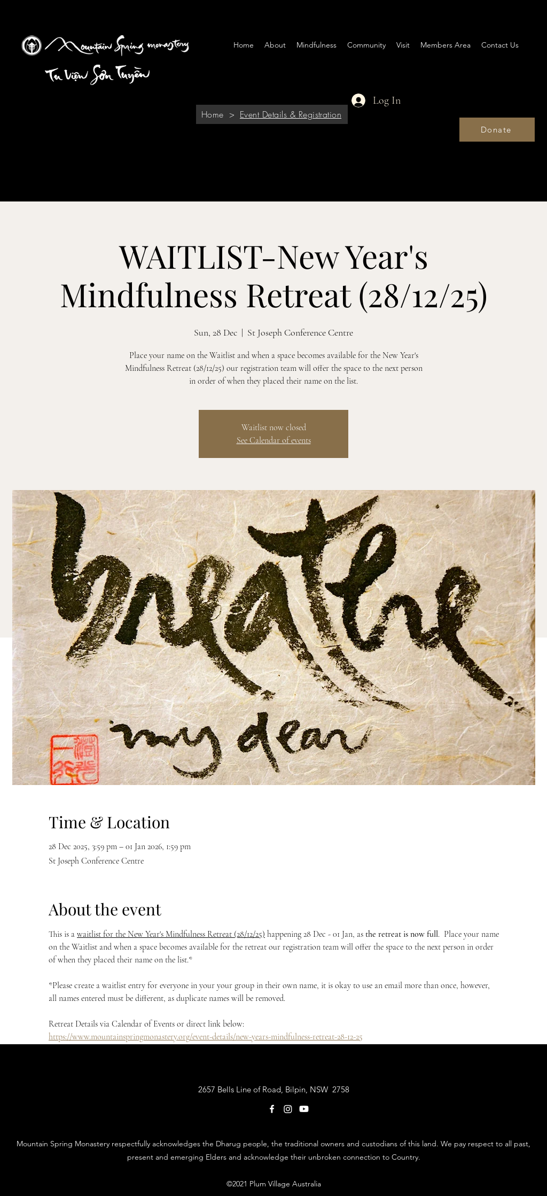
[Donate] (497, 130)
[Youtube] (304, 1109)
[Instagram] (288, 1109)
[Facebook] (272, 1109)
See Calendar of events (274, 440)
